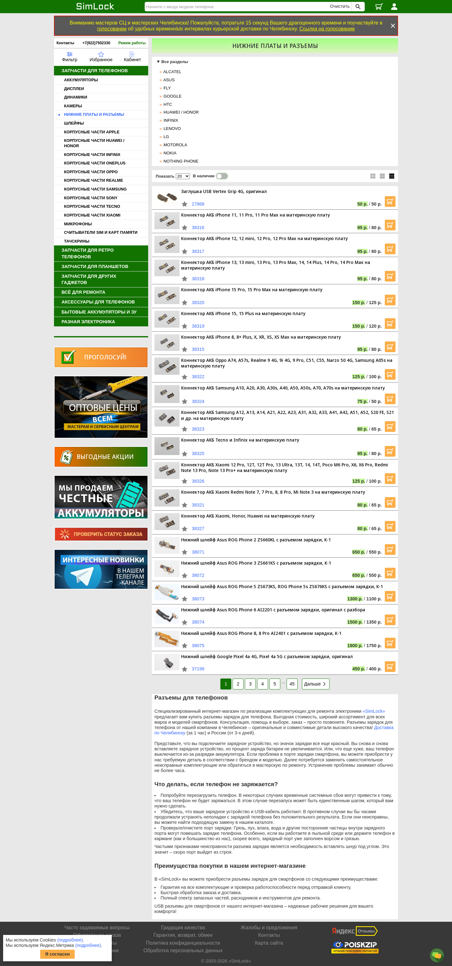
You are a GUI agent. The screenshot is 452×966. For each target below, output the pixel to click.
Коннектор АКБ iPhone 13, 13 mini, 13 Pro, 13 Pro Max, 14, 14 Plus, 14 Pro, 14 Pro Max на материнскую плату (275, 265)
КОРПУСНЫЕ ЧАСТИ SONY (90, 198)
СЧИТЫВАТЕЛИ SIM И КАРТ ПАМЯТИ (100, 232)
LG (166, 136)
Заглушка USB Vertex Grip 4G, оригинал (224, 191)
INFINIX (171, 120)
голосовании (111, 28)
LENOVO (172, 128)
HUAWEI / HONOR (181, 112)
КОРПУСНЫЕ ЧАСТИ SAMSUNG (95, 189)
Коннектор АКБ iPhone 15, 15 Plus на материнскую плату (243, 313)
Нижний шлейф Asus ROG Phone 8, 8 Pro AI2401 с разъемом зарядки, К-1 (261, 633)
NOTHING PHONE (181, 161)
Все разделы (174, 61)
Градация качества (183, 927)
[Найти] (238, 6)
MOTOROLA (175, 144)
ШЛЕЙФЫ (74, 123)
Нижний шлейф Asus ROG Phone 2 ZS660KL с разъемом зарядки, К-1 (256, 540)
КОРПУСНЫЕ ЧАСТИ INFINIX (92, 154)
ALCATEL (172, 71)
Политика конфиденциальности (183, 943)
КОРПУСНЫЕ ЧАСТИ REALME (93, 180)
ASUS (169, 80)
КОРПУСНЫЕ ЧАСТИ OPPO (91, 171)
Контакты (65, 43)
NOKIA (170, 153)
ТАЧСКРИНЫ (76, 241)
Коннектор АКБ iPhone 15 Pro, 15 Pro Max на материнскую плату (251, 289)
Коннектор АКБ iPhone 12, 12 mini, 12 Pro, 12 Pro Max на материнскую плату (264, 238)
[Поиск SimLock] (357, 6)
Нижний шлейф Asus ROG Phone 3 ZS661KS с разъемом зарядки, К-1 (256, 563)
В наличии (211, 176)
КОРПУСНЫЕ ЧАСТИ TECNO (92, 206)
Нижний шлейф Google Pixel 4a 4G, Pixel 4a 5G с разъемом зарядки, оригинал (267, 656)
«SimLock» (374, 711)
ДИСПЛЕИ (74, 88)
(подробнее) (70, 939)
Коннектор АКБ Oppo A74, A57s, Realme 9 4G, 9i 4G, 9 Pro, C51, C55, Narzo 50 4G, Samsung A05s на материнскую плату (286, 363)
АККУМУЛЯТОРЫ (81, 80)
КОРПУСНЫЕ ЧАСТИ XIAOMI (92, 215)
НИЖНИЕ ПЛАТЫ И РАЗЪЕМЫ (94, 114)
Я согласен (57, 954)
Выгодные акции (105, 456)
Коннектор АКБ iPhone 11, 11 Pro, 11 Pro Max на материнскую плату (255, 215)
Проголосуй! (105, 357)
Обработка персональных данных (183, 950)
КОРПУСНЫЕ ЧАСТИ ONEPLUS (95, 163)
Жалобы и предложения (269, 927)
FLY (167, 88)
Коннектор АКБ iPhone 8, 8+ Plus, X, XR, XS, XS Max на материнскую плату (261, 337)
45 (291, 683)
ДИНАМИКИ (75, 97)
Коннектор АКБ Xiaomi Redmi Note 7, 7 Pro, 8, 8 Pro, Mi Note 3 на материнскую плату (273, 492)
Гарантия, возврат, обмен (183, 935)
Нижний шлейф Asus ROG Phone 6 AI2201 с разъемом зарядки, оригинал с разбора (273, 610)
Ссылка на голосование (327, 28)
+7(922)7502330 (96, 43)
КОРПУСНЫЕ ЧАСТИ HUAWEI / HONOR (94, 143)
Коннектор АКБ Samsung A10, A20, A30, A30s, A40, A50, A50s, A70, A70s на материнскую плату (283, 388)
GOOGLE (172, 96)
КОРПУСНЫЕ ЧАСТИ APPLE (92, 132)
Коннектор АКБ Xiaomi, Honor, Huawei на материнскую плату (248, 516)
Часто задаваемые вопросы (97, 927)
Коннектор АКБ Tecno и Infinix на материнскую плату (240, 440)
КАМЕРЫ (73, 106)
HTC (168, 104)
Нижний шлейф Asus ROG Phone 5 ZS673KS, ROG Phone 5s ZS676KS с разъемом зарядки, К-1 (282, 586)
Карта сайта (269, 943)
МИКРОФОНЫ (78, 224)
